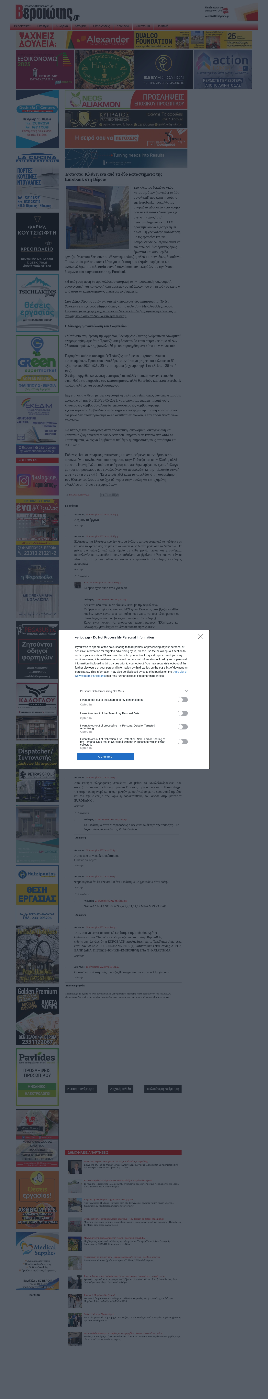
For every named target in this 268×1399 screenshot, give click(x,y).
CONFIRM (105, 756)
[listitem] (134, 691)
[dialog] (134, 699)
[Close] (202, 637)
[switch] (183, 699)
